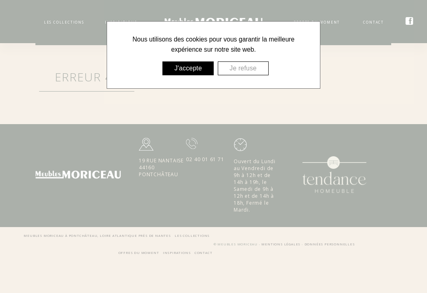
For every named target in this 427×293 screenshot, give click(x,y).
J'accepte (188, 68)
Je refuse (243, 68)
